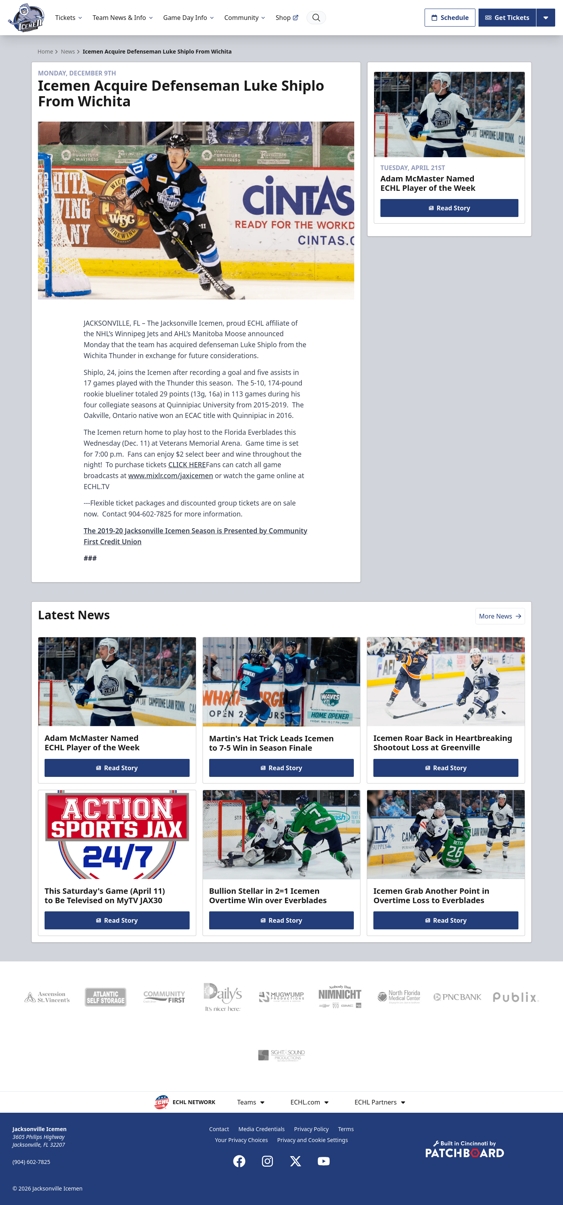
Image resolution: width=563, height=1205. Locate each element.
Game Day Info (189, 17)
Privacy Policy (311, 1129)
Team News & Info (123, 17)
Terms (346, 1129)
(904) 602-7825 (31, 1162)
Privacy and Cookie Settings (312, 1140)
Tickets (69, 17)
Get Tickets (507, 17)
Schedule (450, 17)
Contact (219, 1129)
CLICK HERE (187, 464)
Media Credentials (261, 1129)
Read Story (449, 208)
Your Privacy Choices (241, 1140)
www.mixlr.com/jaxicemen (170, 475)
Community (245, 17)
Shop (287, 17)
